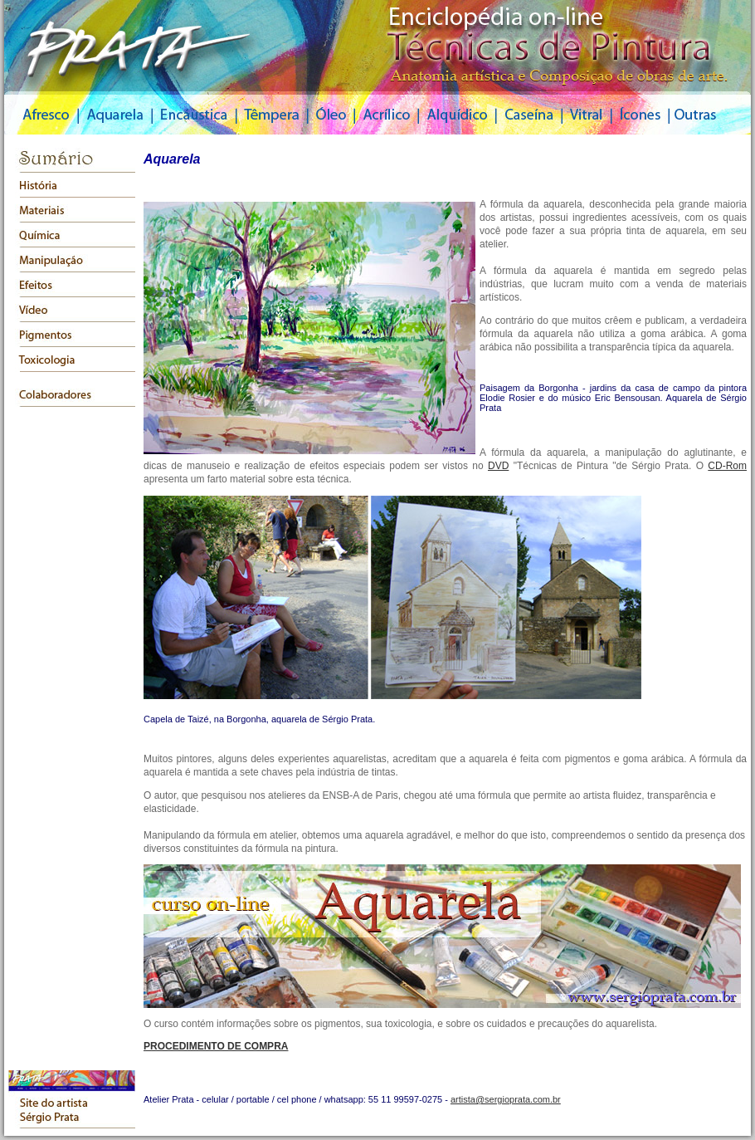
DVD (498, 466)
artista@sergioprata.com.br (506, 1099)
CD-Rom (727, 466)
